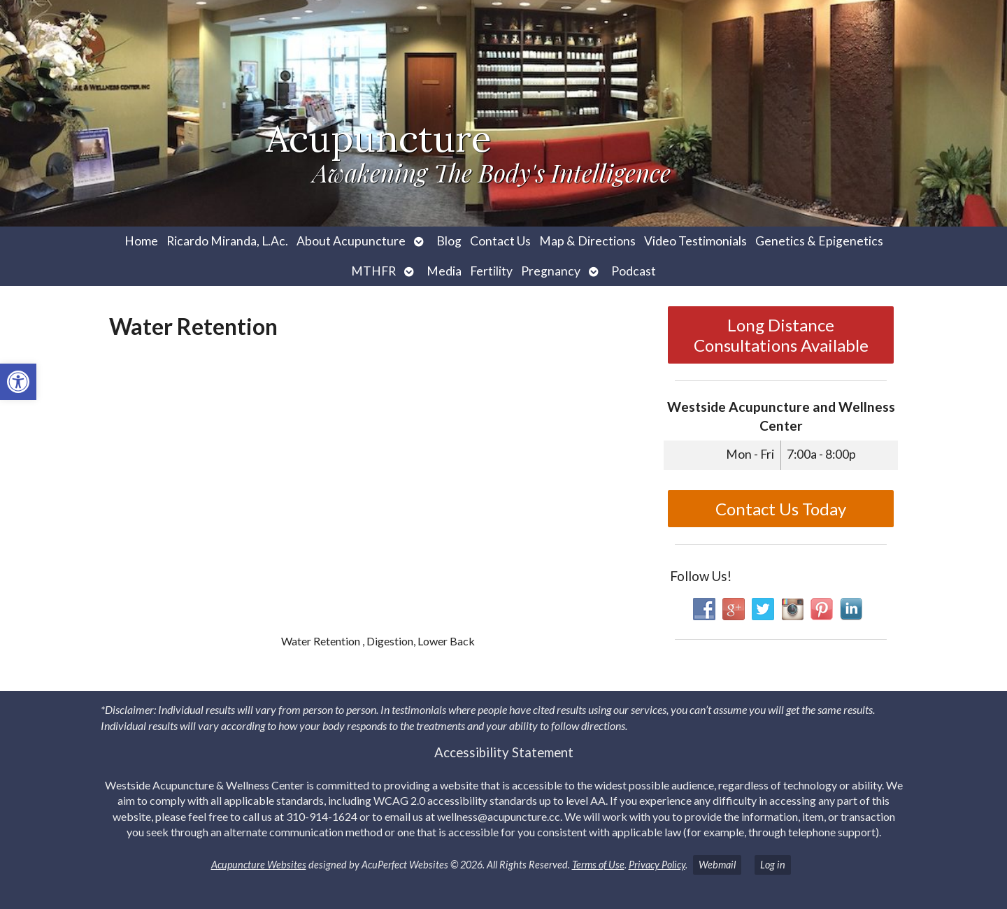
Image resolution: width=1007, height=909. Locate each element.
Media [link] (444, 271)
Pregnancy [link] (550, 271)
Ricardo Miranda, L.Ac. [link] (227, 241)
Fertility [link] (491, 271)
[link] (18, 382)
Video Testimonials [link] (695, 241)
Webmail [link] (717, 865)
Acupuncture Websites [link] (258, 865)
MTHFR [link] (373, 271)
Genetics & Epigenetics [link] (819, 241)
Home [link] (141, 241)
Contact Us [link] (500, 241)
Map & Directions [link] (587, 241)
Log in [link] (772, 865)
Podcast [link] (633, 271)
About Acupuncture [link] (351, 241)
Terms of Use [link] (598, 865)
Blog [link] (449, 241)
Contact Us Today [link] (780, 509)
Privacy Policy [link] (657, 865)
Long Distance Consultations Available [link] (781, 335)
